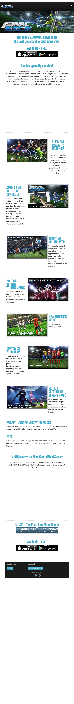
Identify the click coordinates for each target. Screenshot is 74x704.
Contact (10, 568)
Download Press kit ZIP (35, 568)
